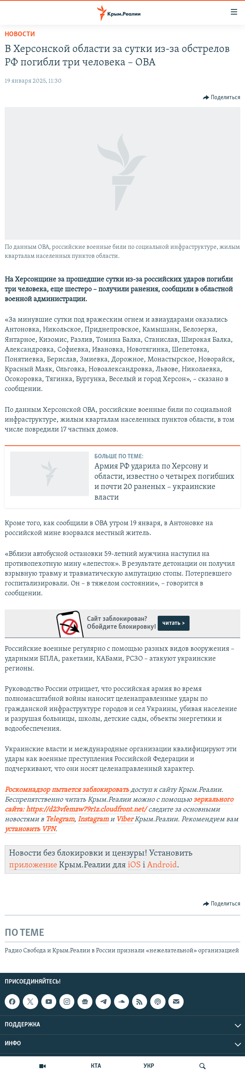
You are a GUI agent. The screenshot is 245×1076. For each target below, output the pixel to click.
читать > (173, 623)
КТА (96, 1066)
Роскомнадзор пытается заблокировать (67, 790)
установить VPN (30, 829)
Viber (124, 819)
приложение (33, 865)
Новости (20, 34)
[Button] (222, 97)
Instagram (93, 819)
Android (162, 865)
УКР (149, 1066)
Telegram (60, 819)
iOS (134, 865)
